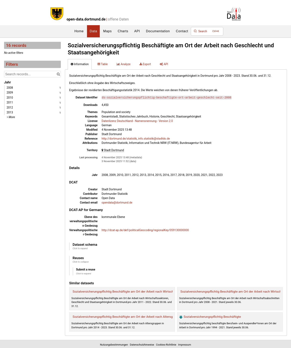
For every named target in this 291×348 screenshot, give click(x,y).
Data (93, 31)
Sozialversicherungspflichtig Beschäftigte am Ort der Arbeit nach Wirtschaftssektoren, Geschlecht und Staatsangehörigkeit (157, 291)
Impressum (184, 344)
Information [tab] (80, 64)
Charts (123, 31)
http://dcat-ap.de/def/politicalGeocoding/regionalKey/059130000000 (145, 230)
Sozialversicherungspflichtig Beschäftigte (212, 317)
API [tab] (164, 64)
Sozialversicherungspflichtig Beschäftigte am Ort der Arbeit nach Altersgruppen (127, 317)
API (137, 31)
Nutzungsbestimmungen (114, 344)
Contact (182, 31)
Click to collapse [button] (81, 262)
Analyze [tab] (123, 64)
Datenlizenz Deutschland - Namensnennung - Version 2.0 (137, 121)
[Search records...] (32, 74)
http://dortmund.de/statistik (119, 138)
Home (79, 31)
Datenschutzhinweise (142, 344)
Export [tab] (145, 64)
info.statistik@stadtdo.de (154, 138)
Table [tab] (103, 64)
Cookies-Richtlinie (166, 344)
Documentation (158, 31)
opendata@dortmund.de (117, 202)
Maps (107, 31)
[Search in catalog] (58, 74)
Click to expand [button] (80, 248)
